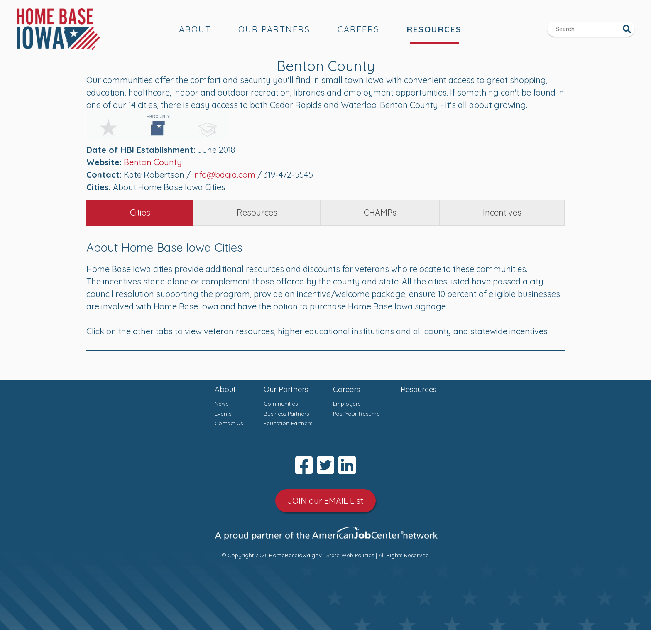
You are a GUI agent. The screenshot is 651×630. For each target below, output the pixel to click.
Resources (434, 29)
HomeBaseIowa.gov (295, 555)
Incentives (502, 212)
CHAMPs (380, 212)
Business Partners (286, 413)
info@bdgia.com (224, 174)
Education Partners (288, 423)
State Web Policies (350, 555)
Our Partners (274, 29)
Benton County (153, 162)
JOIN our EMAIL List (325, 500)
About (195, 29)
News (221, 403)
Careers (358, 29)
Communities (281, 403)
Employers (346, 403)
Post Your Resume (356, 413)
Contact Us (229, 423)
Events (223, 413)
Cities (140, 212)
